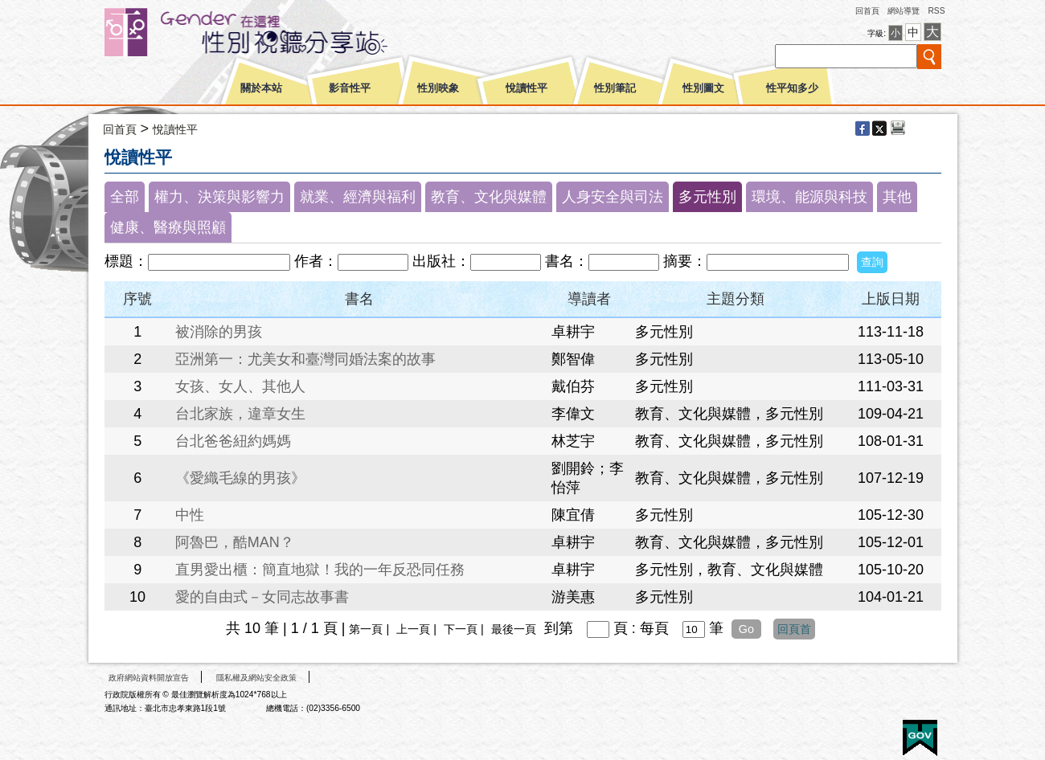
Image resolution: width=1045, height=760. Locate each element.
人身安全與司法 (612, 197)
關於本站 (261, 88)
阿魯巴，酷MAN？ (234, 542)
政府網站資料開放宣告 (149, 677)
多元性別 (707, 197)
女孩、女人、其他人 (240, 386)
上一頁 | (418, 629)
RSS (936, 10)
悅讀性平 (526, 88)
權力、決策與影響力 (219, 197)
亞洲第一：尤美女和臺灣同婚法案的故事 (305, 359)
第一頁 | (370, 629)
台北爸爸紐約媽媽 (233, 441)
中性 (189, 515)
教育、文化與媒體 (489, 197)
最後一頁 (513, 629)
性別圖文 (703, 88)
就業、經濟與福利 (358, 197)
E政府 (920, 738)
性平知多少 (792, 88)
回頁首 (794, 629)
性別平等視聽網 (275, 32)
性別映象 (438, 88)
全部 (124, 197)
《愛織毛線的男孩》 (240, 478)
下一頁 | (465, 629)
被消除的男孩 (218, 332)
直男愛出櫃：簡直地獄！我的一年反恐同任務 (320, 570)
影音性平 (350, 88)
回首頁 (867, 10)
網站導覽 (903, 10)
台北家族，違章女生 (240, 414)
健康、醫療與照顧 (168, 227)
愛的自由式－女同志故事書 (262, 597)
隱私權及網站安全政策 (256, 677)
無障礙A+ (859, 732)
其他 (897, 197)
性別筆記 (615, 88)
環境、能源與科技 (809, 197)
